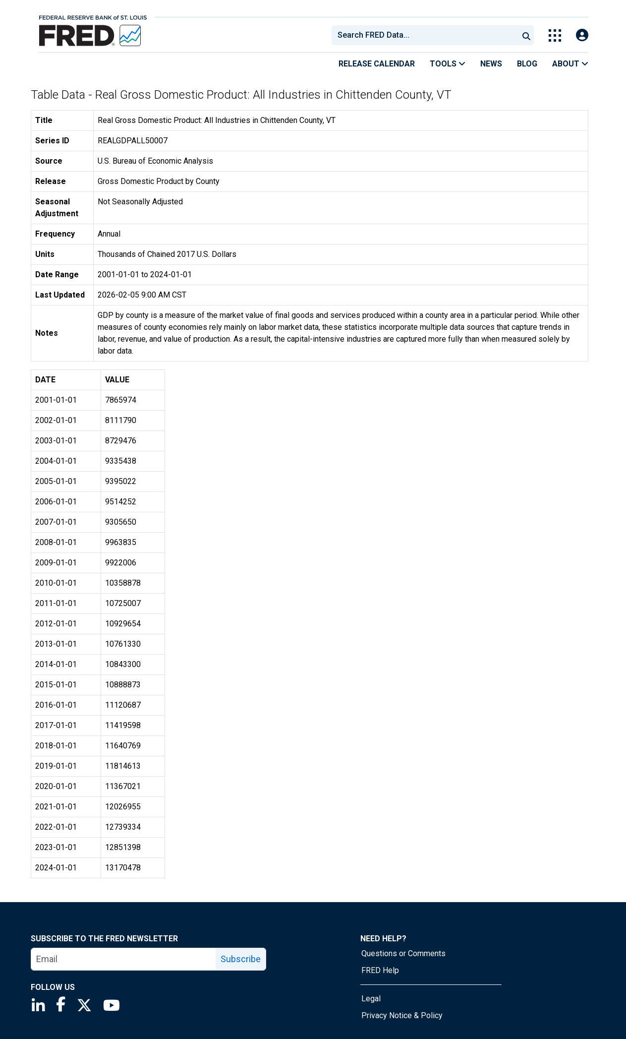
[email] (123, 959)
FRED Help (380, 970)
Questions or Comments (403, 953)
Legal (371, 998)
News (491, 63)
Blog (527, 63)
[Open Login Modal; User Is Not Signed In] (582, 35)
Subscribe (241, 959)
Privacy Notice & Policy (402, 1015)
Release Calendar (377, 63)
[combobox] (424, 35)
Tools (447, 63)
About (570, 63)
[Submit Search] (526, 35)
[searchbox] (427, 35)
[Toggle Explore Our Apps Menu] (555, 35)
